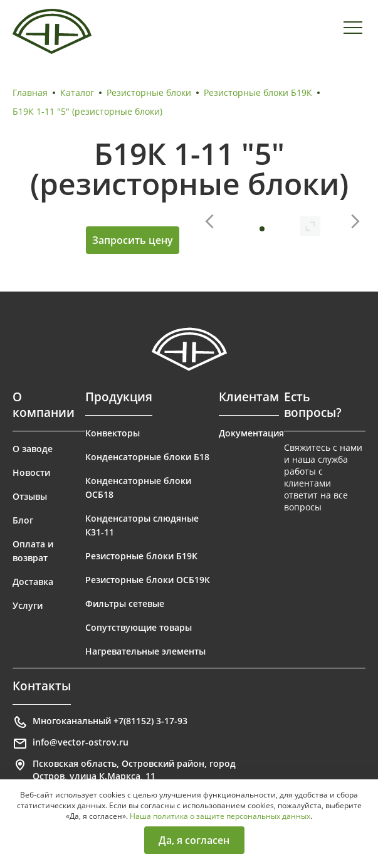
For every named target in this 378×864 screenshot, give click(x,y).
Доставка (33, 581)
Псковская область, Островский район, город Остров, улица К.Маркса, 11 (124, 769)
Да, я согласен (194, 840)
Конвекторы (112, 433)
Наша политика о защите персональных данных (220, 816)
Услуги (28, 605)
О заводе (33, 449)
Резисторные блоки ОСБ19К (147, 580)
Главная (30, 92)
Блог (23, 520)
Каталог (77, 92)
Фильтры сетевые (124, 603)
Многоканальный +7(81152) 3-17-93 (100, 722)
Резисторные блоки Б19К (258, 92)
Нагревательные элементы (145, 651)
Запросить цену (132, 240)
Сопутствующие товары (138, 627)
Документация (251, 433)
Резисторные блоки (149, 92)
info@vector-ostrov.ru (71, 743)
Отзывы (30, 496)
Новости (31, 472)
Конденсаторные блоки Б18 (147, 457)
